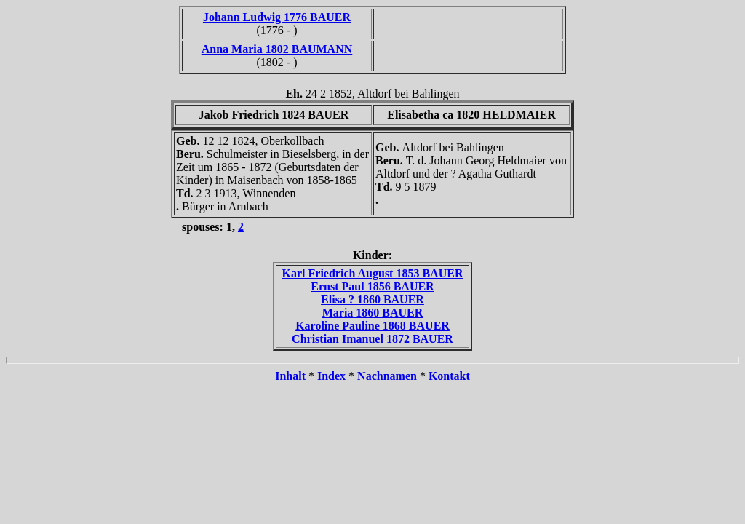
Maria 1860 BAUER (372, 312)
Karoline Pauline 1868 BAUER (372, 325)
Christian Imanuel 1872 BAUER (372, 339)
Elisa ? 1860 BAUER (372, 299)
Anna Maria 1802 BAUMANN (277, 49)
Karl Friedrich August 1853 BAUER (372, 273)
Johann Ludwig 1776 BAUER (277, 17)
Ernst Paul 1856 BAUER (372, 286)
